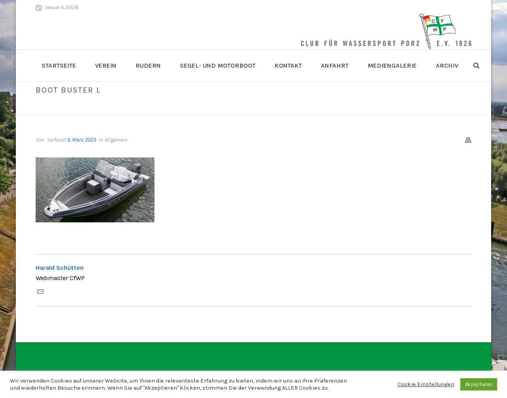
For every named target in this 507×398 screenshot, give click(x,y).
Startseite (59, 65)
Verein (105, 65)
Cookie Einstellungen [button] (426, 384)
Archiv (447, 65)
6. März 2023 (81, 139)
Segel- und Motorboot (217, 65)
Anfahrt (335, 65)
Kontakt (288, 65)
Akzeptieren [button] (478, 384)
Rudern (148, 65)
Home (372, 106)
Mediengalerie (392, 65)
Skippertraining (405, 106)
